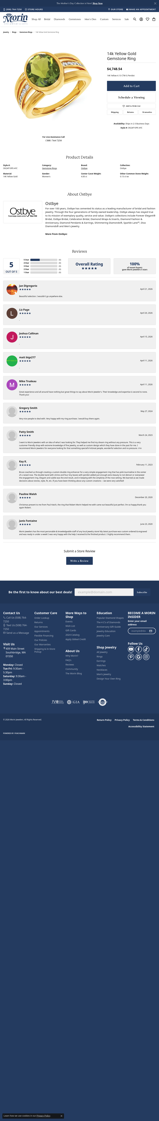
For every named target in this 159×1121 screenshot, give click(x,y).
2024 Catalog (72, 634)
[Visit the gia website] (73, 702)
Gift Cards (70, 630)
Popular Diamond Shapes (110, 617)
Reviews (69, 664)
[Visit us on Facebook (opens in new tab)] (138, 649)
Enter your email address (137, 623)
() (60, 259)
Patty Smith (26, 432)
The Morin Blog (73, 673)
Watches (101, 665)
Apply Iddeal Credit (75, 639)
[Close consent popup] (61, 1116)
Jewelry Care (103, 635)
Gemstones (75, 19)
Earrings (101, 660)
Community (71, 668)
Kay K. (23, 461)
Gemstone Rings (26, 32)
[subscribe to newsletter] (151, 631)
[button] (98, 3)
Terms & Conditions (143, 719)
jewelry (6, 32)
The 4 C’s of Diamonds (108, 622)
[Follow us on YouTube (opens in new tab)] (131, 649)
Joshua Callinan (28, 333)
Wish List (70, 625)
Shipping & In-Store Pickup (44, 650)
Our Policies (40, 640)
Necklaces (102, 669)
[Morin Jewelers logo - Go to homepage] (15, 19)
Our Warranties (42, 644)
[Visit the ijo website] (89, 702)
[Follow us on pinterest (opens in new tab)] (131, 657)
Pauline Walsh (28, 494)
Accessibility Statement (141, 726)
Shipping (115, 112)
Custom (104, 19)
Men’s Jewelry (104, 674)
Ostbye (84, 168)
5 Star (26, 259)
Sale (127, 19)
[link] (12, 9)
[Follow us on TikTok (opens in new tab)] (146, 649)
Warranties (147, 112)
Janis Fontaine (28, 521)
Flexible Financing (43, 635)
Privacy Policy (122, 719)
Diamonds (59, 19)
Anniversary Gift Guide (109, 626)
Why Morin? (71, 655)
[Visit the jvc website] (58, 702)
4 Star (26, 263)
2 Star (26, 269)
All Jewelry (102, 652)
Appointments (41, 631)
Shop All (36, 19)
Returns (130, 112)
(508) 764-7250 (53, 140)
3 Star (26, 266)
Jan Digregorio (28, 286)
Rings (14, 32)
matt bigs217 (27, 357)
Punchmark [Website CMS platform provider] (20, 733)
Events (68, 621)
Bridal (47, 19)
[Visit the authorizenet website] (102, 702)
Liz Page (24, 309)
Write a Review (79, 561)
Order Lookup (41, 617)
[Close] (155, 3)
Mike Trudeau (27, 381)
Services (116, 19)
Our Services (41, 626)
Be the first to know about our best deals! (40, 592)
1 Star (26, 272)
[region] (53, 85)
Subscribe (142, 592)
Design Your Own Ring (109, 678)
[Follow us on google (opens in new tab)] (138, 657)
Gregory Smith (28, 408)
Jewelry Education (106, 631)
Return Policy (104, 719)
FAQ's (68, 660)
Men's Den (90, 19)
